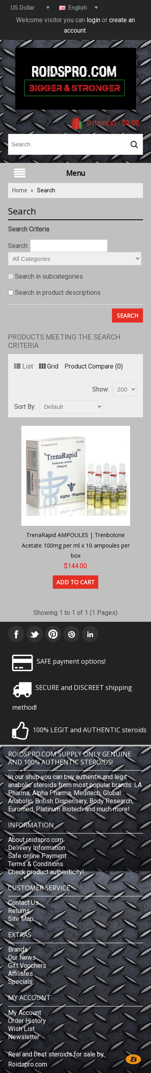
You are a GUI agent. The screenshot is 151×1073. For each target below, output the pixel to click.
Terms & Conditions (35, 864)
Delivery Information (36, 848)
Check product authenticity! (46, 872)
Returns (19, 911)
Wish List (21, 1029)
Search (46, 190)
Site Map (20, 919)
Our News (22, 957)
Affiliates (20, 973)
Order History (27, 1021)
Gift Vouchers (27, 965)
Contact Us (23, 902)
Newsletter (23, 1037)
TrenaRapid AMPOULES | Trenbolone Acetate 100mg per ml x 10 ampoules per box (76, 545)
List (23, 366)
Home (19, 190)
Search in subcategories (49, 276)
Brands (18, 949)
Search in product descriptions (58, 292)
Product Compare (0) (93, 366)
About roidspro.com (35, 840)
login (93, 20)
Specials (20, 981)
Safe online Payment (37, 856)
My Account (24, 1013)
